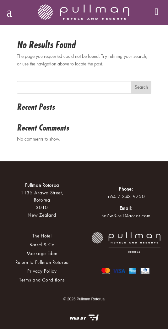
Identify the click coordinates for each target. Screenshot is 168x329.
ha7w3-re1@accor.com (125, 216)
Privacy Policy (42, 271)
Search (141, 87)
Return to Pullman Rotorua (42, 262)
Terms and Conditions (42, 280)
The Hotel (42, 236)
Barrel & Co (42, 245)
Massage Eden (42, 253)
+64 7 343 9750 (126, 196)
